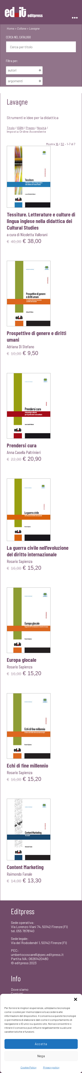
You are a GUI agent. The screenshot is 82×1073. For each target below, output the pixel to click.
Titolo (11, 128)
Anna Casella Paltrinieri (24, 452)
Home (10, 28)
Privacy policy (51, 1067)
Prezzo (30, 128)
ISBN (20, 128)
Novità (41, 128)
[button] (75, 999)
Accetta (41, 1044)
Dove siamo (19, 989)
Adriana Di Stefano (20, 346)
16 (57, 144)
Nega (41, 1056)
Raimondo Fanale (19, 874)
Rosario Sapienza (19, 561)
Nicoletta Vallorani (33, 234)
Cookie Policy (29, 1067)
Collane (21, 28)
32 (62, 144)
